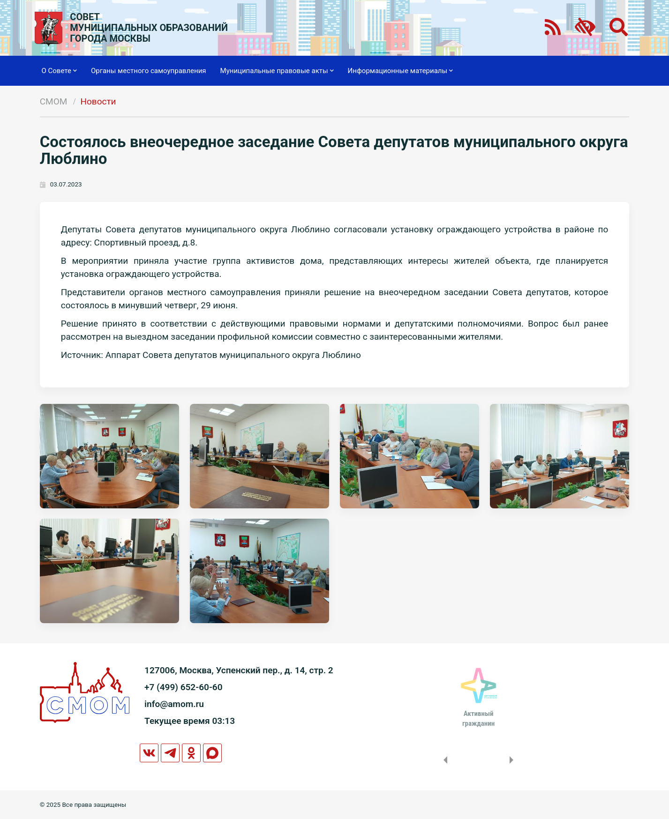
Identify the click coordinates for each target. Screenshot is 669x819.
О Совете (59, 71)
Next (513, 760)
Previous (443, 760)
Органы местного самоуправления (148, 71)
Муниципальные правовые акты (277, 71)
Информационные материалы (400, 71)
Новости (98, 101)
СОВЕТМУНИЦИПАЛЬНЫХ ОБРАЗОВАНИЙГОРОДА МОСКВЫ (149, 28)
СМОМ (54, 101)
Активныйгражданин (478, 718)
